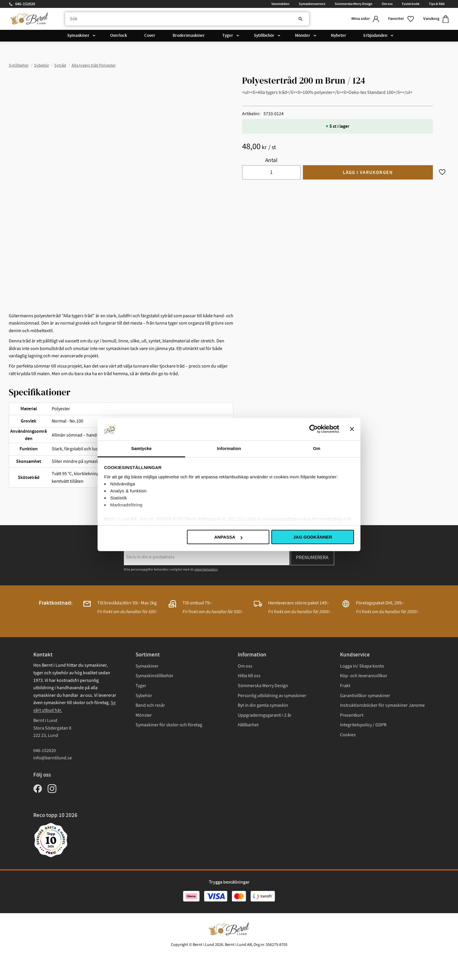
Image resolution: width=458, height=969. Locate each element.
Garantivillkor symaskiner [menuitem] (365, 695)
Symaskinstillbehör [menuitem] (155, 676)
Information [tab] (229, 448)
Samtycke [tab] (141, 448)
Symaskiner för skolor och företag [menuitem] (169, 725)
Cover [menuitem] (149, 36)
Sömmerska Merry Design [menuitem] (353, 3)
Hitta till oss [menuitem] (249, 676)
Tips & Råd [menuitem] (437, 3)
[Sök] (300, 19)
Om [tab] (316, 448)
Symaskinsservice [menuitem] (312, 3)
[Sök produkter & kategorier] (186, 19)
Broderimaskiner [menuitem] (189, 36)
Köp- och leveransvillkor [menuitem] (363, 676)
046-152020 (25, 4)
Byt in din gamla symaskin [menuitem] (263, 705)
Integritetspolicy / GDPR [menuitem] (363, 725)
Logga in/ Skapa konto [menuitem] (362, 666)
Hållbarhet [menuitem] (248, 725)
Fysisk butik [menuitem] (410, 3)
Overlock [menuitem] (118, 36)
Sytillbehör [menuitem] (264, 36)
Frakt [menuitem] (345, 685)
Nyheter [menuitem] (338, 36)
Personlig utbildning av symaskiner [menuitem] (272, 695)
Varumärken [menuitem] (280, 3)
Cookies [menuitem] (348, 735)
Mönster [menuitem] (302, 36)
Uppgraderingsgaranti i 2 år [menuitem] (265, 715)
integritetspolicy (206, 569)
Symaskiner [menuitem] (78, 36)
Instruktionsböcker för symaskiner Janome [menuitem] (382, 705)
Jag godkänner (312, 536)
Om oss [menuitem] (387, 3)
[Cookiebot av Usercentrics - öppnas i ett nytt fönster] (313, 429)
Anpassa (228, 536)
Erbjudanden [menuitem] (375, 36)
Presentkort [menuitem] (351, 715)
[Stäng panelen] (352, 429)
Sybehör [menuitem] (144, 695)
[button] (401, 19)
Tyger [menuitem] (227, 36)
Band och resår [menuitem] (150, 705)
